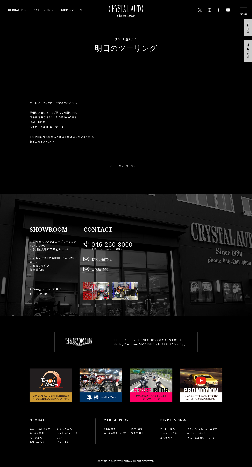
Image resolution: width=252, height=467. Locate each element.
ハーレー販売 (167, 428)
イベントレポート (196, 433)
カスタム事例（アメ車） (116, 433)
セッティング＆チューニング (202, 428)
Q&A (60, 437)
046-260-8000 (112, 244)
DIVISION (44, 10)
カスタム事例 (37, 433)
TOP (17, 10)
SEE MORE (41, 294)
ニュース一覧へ (128, 166)
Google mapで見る (47, 289)
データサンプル (168, 433)
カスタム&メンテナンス (69, 433)
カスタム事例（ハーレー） (201, 437)
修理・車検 (137, 428)
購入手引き (137, 433)
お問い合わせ (101, 258)
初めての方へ (64, 428)
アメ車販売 (110, 428)
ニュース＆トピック (40, 428)
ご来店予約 (100, 268)
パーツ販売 (36, 437)
